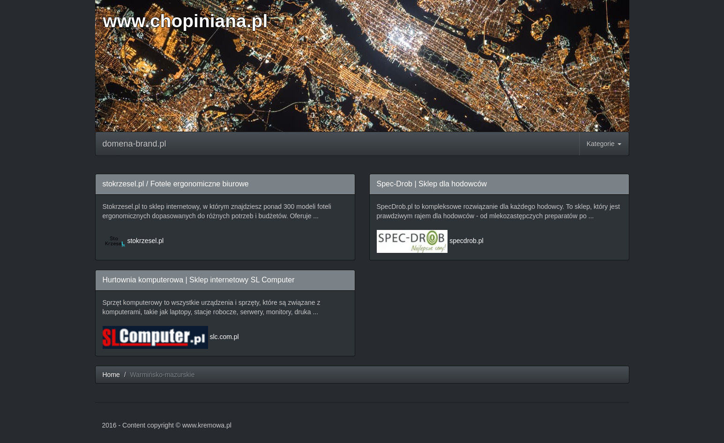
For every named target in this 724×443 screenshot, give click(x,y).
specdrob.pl (466, 240)
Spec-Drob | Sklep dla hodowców (432, 184)
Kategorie (604, 144)
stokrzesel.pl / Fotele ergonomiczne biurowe (176, 184)
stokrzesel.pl (145, 240)
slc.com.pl (224, 336)
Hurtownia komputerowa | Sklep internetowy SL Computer (199, 280)
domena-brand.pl (134, 143)
